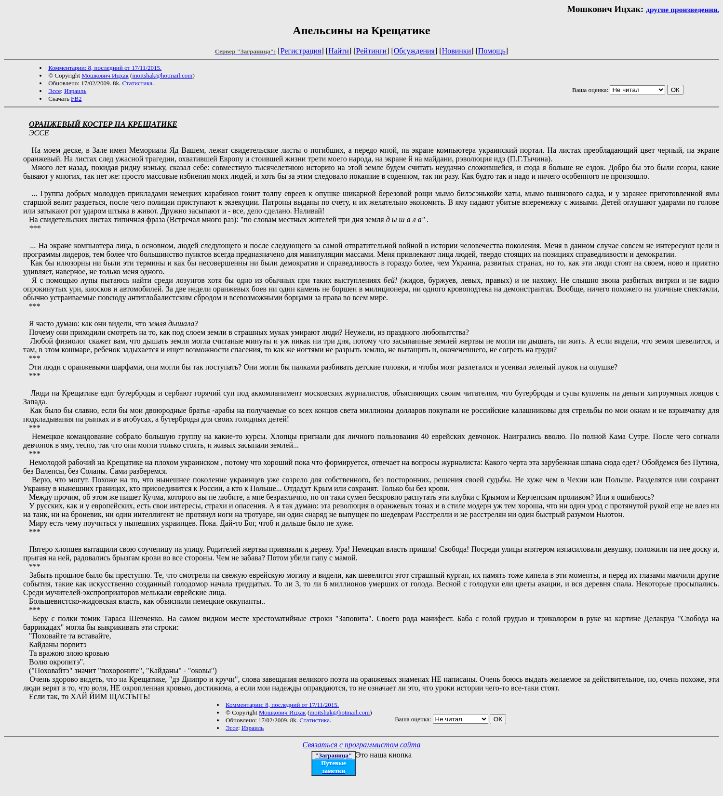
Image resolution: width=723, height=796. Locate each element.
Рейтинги (371, 51)
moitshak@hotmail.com (162, 75)
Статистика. (138, 83)
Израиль (75, 90)
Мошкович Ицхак (105, 75)
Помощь (492, 51)
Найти (338, 51)
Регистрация (301, 51)
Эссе (54, 90)
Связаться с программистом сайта (362, 745)
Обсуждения (414, 51)
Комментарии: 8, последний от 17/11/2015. (104, 67)
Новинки (456, 51)
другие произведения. (682, 9)
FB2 (76, 98)
